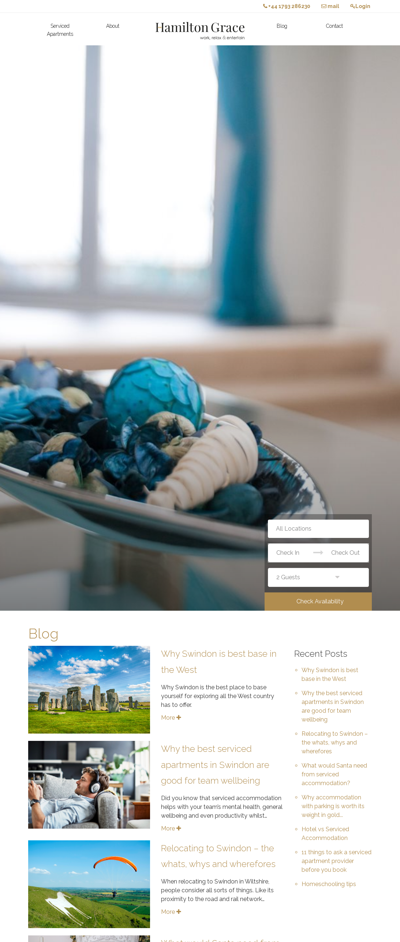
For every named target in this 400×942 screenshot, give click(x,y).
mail (330, 6)
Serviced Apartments (60, 30)
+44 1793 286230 (286, 6)
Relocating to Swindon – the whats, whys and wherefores (335, 742)
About (112, 26)
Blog (282, 26)
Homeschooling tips (329, 884)
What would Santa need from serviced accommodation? (334, 774)
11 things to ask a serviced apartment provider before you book (336, 861)
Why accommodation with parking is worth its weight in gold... (333, 806)
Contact (334, 26)
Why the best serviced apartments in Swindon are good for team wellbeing (215, 764)
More (171, 717)
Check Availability (320, 601)
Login (360, 6)
